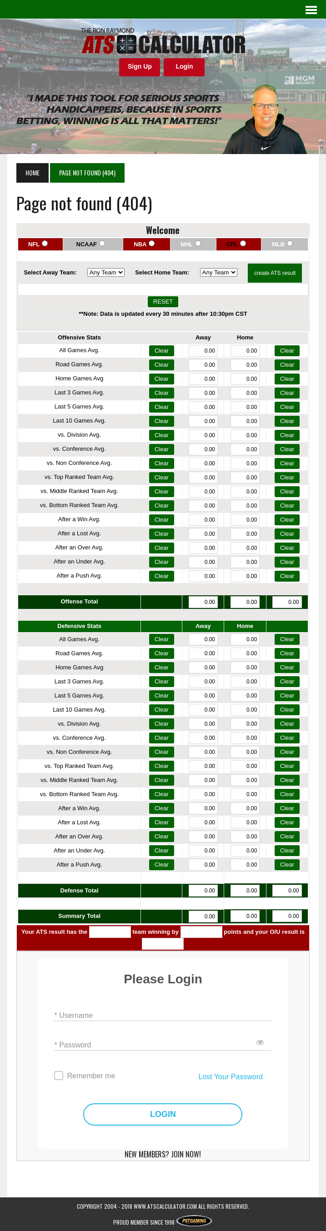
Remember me (91, 1076)
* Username (73, 1015)
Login (184, 66)
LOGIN (163, 1114)
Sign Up (140, 66)
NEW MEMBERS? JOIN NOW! (163, 1154)
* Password (72, 1044)
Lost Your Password (230, 1077)
